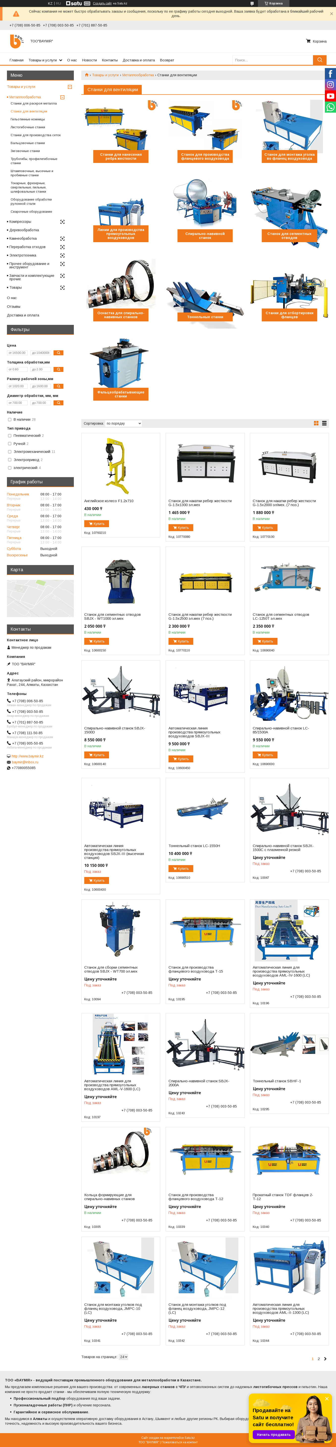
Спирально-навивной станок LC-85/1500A (281, 730)
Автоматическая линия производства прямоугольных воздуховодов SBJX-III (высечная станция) (114, 852)
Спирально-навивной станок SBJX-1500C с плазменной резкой (283, 848)
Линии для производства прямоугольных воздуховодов (120, 234)
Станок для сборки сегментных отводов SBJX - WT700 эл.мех (111, 969)
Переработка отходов (27, 247)
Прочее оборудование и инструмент (29, 265)
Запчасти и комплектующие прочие (31, 277)
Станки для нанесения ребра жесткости (121, 156)
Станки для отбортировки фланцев (289, 315)
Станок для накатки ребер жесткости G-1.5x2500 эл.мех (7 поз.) (200, 616)
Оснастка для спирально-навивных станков (120, 315)
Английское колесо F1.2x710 (108, 501)
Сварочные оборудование (31, 211)
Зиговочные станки (25, 151)
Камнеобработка (23, 238)
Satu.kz (190, 1438)
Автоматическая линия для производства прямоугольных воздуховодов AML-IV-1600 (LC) (281, 971)
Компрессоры (20, 222)
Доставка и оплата (139, 60)
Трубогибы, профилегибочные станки (34, 161)
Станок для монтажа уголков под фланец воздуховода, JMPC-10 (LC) (113, 1309)
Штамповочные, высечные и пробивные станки (32, 173)
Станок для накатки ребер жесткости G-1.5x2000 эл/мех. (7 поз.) (284, 503)
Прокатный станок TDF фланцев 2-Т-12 (283, 1197)
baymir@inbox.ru (25, 762)
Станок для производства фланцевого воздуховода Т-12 (195, 1197)
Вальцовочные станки (28, 143)
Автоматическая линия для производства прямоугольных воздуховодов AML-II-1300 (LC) (281, 1309)
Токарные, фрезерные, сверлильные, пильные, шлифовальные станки (28, 187)
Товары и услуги (42, 60)
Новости (89, 60)
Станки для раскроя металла (34, 103)
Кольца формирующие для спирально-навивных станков (109, 1197)
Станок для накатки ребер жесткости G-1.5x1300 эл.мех (200, 503)
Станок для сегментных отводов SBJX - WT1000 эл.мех (112, 616)
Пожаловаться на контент (180, 1442)
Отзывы (13, 306)
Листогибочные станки (28, 127)
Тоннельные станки (205, 317)
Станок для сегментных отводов (289, 236)
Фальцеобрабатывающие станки (120, 394)
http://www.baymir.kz (28, 756)
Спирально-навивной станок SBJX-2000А (198, 1083)
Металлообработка (138, 75)
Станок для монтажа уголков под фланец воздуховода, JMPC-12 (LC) (197, 1309)
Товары (15, 287)
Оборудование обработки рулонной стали (31, 202)
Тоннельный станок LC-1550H (194, 846)
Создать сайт (102, 3)
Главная (16, 60)
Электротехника (22, 255)
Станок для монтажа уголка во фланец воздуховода (289, 156)
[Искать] (320, 60)
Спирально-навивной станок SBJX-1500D (114, 730)
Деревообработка (24, 230)
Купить (99, 524)
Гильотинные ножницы (28, 119)
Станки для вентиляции (29, 111)
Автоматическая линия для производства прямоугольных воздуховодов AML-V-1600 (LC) (112, 1085)
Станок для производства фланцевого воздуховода (205, 156)
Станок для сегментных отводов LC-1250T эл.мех (281, 616)
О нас (72, 60)
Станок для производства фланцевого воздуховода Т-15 (195, 969)
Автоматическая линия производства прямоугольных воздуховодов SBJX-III (194, 732)
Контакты (110, 60)
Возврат (167, 60)
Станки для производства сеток (36, 135)
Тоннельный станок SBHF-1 (277, 1081)
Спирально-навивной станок (205, 236)
